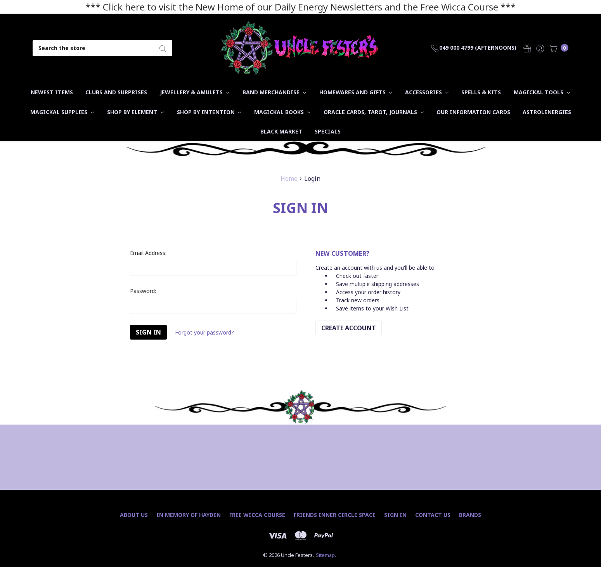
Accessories (427, 92)
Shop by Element (135, 112)
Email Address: (148, 253)
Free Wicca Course (257, 514)
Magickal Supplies (62, 112)
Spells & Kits (481, 92)
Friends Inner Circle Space (335, 514)
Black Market (281, 131)
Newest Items (52, 92)
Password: (143, 291)
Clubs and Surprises (116, 92)
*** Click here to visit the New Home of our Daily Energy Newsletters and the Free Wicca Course (291, 6)
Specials (328, 131)
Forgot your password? (204, 332)
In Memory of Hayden (188, 514)
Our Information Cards (473, 112)
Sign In (395, 514)
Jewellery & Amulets (194, 92)
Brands (470, 514)
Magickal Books (282, 112)
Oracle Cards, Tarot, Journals (374, 112)
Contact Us (432, 514)
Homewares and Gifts (355, 92)
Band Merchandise (274, 92)
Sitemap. (326, 554)
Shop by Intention (209, 112)
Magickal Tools (542, 92)
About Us (134, 514)
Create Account (348, 328)
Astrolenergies (547, 112)
